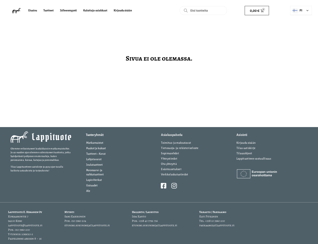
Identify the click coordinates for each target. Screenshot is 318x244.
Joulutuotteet (94, 164)
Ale (88, 191)
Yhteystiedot (169, 158)
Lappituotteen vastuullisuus (253, 158)
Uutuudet (92, 185)
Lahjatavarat (94, 159)
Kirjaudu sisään (246, 142)
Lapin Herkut (94, 180)
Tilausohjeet (244, 153)
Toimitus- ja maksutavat (176, 142)
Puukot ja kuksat (96, 148)
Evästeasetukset (171, 169)
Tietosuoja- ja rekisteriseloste (179, 148)
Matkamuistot (94, 142)
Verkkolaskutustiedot (174, 174)
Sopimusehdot (170, 153)
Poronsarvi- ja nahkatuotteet (95, 172)
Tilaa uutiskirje (246, 148)
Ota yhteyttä (169, 164)
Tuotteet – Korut (96, 153)
